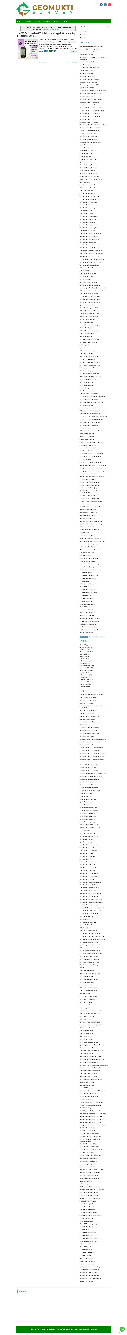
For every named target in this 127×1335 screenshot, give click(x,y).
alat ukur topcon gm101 (87, 70)
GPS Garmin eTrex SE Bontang (89, 239)
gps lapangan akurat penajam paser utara (93, 288)
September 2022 (85, 670)
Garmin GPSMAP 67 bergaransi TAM (91, 99)
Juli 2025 (83, 645)
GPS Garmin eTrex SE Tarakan (89, 256)
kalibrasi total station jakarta (89, 544)
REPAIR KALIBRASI (47, 21)
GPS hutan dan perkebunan (88, 282)
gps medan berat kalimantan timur (91, 305)
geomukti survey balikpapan (89, 162)
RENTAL (56, 21)
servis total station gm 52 (88, 561)
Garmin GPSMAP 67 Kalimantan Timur (92, 108)
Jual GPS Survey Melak (87, 504)
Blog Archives (100, 637)
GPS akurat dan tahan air (87, 185)
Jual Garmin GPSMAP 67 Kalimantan (91, 453)
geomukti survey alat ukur (88, 159)
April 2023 (83, 656)
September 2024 (85, 647)
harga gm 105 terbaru (87, 433)
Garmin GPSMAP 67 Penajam (89, 122)
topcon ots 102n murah (87, 615)
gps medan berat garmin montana (90, 302)
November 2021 (85, 682)
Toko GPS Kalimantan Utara (88, 592)
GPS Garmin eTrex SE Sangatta (89, 248)
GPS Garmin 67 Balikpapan (88, 202)
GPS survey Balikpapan (87, 351)
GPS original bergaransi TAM (89, 308)
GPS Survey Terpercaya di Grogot (91, 376)
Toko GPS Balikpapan (86, 572)
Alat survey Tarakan (86, 54)
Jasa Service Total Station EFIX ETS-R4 (92, 442)
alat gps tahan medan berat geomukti (91, 46)
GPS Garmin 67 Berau (86, 205)
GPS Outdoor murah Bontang (89, 316)
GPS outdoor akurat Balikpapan (90, 311)
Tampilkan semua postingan (52, 29)
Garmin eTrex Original (87, 87)
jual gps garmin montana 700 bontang (92, 471)
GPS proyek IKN (85, 345)
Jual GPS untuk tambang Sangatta (90, 507)
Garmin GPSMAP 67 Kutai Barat (90, 113)
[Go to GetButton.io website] (122, 1333)
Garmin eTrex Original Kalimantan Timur (93, 90)
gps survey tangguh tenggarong (90, 373)
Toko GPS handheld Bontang (89, 578)
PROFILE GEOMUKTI (27, 21)
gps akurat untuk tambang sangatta (91, 199)
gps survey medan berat (87, 359)
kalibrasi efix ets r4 (86, 532)
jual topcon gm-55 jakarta (88, 515)
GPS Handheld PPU (86, 270)
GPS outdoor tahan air (87, 322)
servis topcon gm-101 (87, 555)
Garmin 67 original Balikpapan (89, 79)
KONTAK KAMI (64, 21)
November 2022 (85, 668)
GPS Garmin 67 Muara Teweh (89, 216)
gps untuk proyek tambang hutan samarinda (94, 416)
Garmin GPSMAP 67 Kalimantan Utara (92, 110)
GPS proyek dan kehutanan (88, 342)
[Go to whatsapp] (122, 1329)
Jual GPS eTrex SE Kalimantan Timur (91, 462)
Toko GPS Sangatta (86, 601)
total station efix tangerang (88, 624)
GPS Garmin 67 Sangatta (87, 222)
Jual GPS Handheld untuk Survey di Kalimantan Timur (91, 491)
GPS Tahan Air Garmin (87, 385)
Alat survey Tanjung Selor (88, 52)
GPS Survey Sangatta (86, 371)
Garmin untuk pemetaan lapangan (90, 142)
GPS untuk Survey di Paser (88, 428)
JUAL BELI (37, 21)
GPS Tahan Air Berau (86, 382)
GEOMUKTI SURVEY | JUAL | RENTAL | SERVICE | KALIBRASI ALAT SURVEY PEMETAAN (69, 1329)
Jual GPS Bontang (85, 459)
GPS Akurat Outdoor (86, 190)
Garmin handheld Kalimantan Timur (91, 128)
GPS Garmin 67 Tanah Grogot (89, 225)
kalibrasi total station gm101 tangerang (92, 541)
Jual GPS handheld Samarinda (89, 485)
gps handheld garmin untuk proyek (91, 262)
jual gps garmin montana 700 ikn (90, 474)
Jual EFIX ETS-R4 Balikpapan (89, 448)
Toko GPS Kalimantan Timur (89, 590)
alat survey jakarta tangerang (89, 49)
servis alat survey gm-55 (88, 552)
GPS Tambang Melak (86, 391)
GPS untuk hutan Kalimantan (89, 399)
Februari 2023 (84, 661)
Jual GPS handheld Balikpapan (89, 482)
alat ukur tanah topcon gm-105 (89, 67)
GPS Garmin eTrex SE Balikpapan (90, 233)
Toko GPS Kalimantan (86, 587)
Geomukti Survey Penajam (88, 173)
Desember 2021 (85, 679)
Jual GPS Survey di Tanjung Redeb (91, 501)
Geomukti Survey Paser (87, 170)
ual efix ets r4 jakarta (86, 632)
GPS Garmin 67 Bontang (87, 208)
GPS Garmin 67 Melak (87, 213)
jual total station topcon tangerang (91, 524)
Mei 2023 (83, 654)
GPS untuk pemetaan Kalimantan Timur (92, 411)
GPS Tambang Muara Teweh (89, 393)
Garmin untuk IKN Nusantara (89, 139)
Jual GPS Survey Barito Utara (89, 498)
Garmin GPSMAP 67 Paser (88, 119)
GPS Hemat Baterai (86, 279)
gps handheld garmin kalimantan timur (92, 259)
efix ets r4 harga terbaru (87, 73)
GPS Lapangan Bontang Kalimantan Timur (93, 291)
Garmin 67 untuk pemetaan (88, 82)
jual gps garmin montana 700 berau (91, 468)
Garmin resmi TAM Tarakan (88, 136)
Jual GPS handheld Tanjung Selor (90, 488)
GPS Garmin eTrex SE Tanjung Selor (91, 253)
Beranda (42, 62)
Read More (74, 51)
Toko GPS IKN (84, 581)
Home (18, 21)
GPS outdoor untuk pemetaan (89, 331)
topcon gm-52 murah (86, 609)
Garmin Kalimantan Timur (88, 133)
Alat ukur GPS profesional (88, 62)
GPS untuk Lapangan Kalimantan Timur (92, 402)
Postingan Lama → (72, 62)
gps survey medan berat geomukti (91, 362)
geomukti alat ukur (86, 148)
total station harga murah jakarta (90, 630)
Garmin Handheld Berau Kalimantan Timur (93, 125)
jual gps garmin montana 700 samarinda (92, 476)
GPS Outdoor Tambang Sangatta (90, 325)
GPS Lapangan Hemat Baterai (89, 293)
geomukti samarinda (86, 153)
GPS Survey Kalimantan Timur (89, 356)
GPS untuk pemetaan (86, 405)
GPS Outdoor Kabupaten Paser (89, 313)
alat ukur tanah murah (87, 65)
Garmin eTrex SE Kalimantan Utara (91, 93)
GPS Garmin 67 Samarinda (88, 219)
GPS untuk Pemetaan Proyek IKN (90, 413)
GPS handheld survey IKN (88, 273)
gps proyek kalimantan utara (89, 348)
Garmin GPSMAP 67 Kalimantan (90, 102)
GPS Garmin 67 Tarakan (87, 230)
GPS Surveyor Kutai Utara (88, 379)
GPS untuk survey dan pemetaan (90, 422)
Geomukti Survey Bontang (88, 168)
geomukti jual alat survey (88, 150)
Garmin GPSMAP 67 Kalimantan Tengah (92, 105)
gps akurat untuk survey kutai (89, 196)
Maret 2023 (83, 658)
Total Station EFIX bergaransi (89, 621)
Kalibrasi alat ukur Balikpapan (89, 529)
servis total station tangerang (89, 564)
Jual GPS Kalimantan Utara (88, 495)
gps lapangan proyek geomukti (90, 296)
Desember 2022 (85, 665)
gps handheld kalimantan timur (90, 265)
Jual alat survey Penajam (88, 445)
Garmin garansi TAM (86, 96)
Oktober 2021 (84, 684)
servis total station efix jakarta (89, 558)
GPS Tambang (84, 388)
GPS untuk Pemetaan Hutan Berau (90, 408)
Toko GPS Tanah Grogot (87, 604)
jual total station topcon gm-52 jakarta (92, 521)
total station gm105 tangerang (89, 627)
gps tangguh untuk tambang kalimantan (92, 396)
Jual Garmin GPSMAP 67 (87, 451)
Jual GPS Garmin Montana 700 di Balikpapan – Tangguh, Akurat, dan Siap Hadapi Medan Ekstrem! (46, 34)
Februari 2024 (84, 649)
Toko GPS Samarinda (86, 598)
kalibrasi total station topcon (89, 547)
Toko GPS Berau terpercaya (89, 575)
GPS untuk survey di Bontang (89, 425)
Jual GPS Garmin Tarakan (88, 479)
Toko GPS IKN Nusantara (88, 584)
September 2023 (85, 652)
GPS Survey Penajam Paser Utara (90, 365)
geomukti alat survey (86, 145)
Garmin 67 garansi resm (87, 76)
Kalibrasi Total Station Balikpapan (90, 538)
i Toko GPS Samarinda (87, 439)
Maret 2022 (83, 672)
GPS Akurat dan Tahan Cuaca (89, 188)
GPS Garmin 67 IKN (86, 210)
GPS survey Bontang (86, 353)
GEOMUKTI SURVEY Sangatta (89, 176)
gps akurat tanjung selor (87, 193)
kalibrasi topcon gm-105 (87, 535)
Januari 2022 (84, 677)
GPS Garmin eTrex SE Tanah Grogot (91, 250)
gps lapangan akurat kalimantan (90, 285)
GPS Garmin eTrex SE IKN (88, 242)
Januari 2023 (84, 663)
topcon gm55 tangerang (87, 612)
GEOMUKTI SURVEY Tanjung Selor (91, 179)
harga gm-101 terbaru (87, 436)
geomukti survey (85, 156)
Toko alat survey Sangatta (88, 570)
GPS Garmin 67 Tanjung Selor (89, 228)
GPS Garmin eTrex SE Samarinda (90, 245)
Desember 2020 (85, 686)
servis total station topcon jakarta (90, 567)
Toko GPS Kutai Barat (86, 595)
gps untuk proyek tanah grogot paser (92, 419)
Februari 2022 (84, 675)
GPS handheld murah (86, 268)
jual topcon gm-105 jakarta (88, 512)
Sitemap (82, 37)
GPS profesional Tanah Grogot (89, 339)
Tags (90, 637)
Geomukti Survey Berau (87, 165)
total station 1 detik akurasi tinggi (90, 618)
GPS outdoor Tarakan (86, 328)
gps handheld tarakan (87, 276)
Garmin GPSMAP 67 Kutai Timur (90, 116)
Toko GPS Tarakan (85, 607)
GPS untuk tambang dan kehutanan (91, 431)
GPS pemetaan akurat (87, 333)
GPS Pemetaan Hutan (86, 336)
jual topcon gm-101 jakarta (88, 509)
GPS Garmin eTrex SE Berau (89, 236)
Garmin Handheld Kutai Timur (89, 130)
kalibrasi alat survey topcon (89, 527)
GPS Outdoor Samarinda (87, 319)
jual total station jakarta (87, 518)
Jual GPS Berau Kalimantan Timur (90, 456)
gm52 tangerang (85, 182)
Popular (83, 637)
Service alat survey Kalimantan (90, 550)
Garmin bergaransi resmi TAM (89, 85)
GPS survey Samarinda (87, 368)
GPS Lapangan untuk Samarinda (90, 299)
